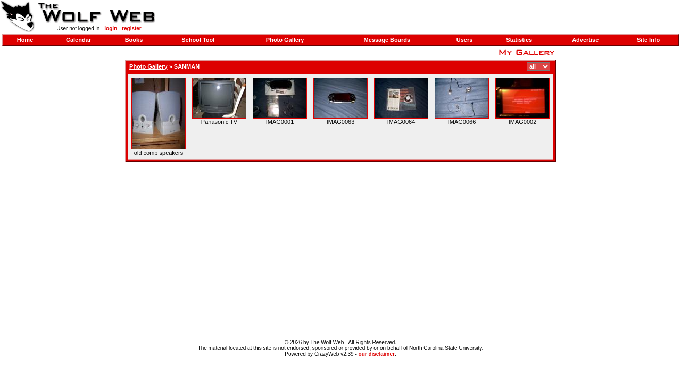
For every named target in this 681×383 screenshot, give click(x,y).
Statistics (519, 40)
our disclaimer (377, 354)
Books (134, 40)
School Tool (197, 40)
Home (25, 40)
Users (464, 40)
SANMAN (187, 66)
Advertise (585, 40)
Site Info (648, 40)
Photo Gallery (285, 40)
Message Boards (387, 40)
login (110, 28)
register (132, 28)
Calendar (78, 40)
